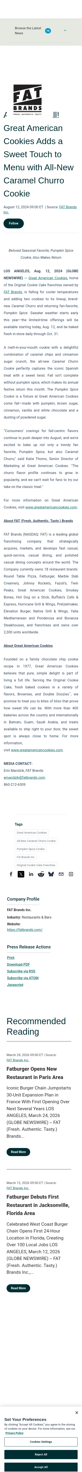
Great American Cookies (32, 832)
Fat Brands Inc (26, 857)
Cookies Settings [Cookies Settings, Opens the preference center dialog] (41, 1446)
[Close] (77, 1417)
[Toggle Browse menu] (65, 30)
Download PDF (18, 964)
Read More (18, 1152)
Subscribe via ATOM (22, 978)
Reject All (41, 1459)
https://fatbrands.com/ (25, 930)
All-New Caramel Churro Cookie (36, 841)
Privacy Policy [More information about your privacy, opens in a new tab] (14, 1437)
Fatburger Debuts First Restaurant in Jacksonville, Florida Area (38, 1205)
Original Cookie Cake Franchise (36, 865)
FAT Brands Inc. (18, 1060)
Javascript (15, 985)
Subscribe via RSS (21, 971)
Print (10, 958)
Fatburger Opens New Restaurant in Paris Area (35, 1073)
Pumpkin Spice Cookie (30, 849)
